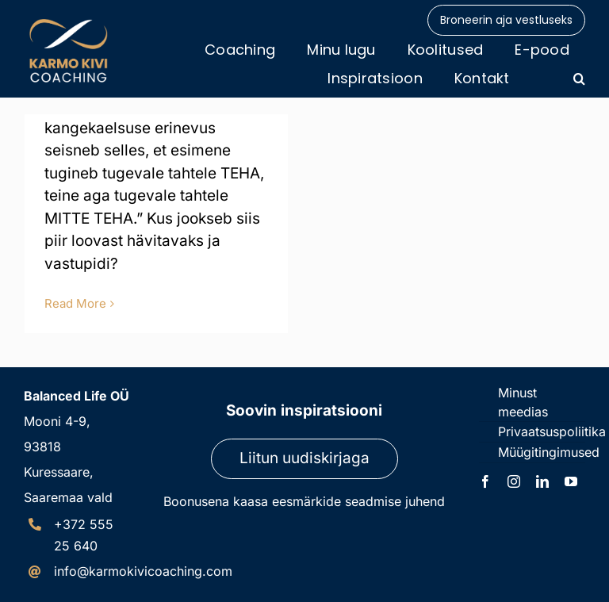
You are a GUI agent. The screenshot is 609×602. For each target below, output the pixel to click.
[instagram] (514, 481)
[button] (579, 78)
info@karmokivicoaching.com (143, 571)
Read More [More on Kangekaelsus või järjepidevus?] (75, 303)
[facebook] (485, 481)
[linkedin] (542, 481)
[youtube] (571, 481)
